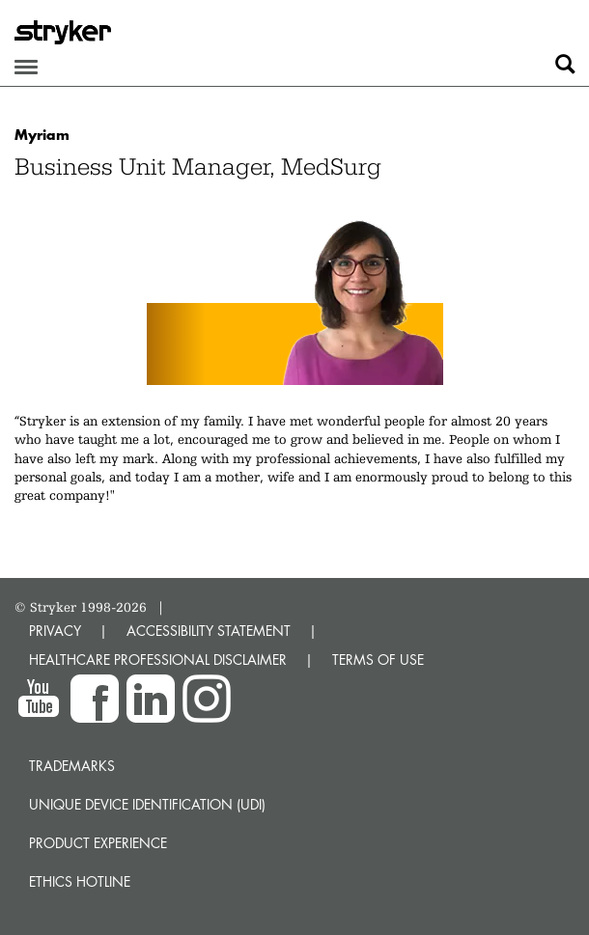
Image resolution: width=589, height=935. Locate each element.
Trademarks (72, 765)
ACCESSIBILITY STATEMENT (208, 630)
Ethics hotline (79, 881)
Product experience (98, 843)
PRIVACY (55, 630)
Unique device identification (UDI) (147, 804)
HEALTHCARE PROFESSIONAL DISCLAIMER (158, 659)
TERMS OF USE (378, 659)
